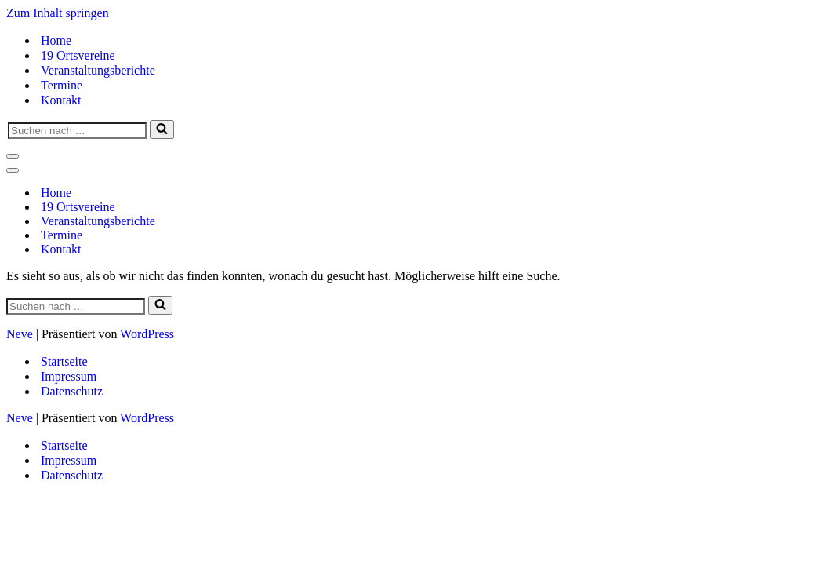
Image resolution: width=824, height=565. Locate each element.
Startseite (64, 361)
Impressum (68, 376)
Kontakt (61, 100)
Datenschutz (72, 391)
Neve (19, 334)
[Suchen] (77, 130)
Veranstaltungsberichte (98, 70)
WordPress (147, 334)
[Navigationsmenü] (12, 156)
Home (56, 40)
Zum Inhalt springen (57, 13)
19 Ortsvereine (78, 55)
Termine (61, 85)
